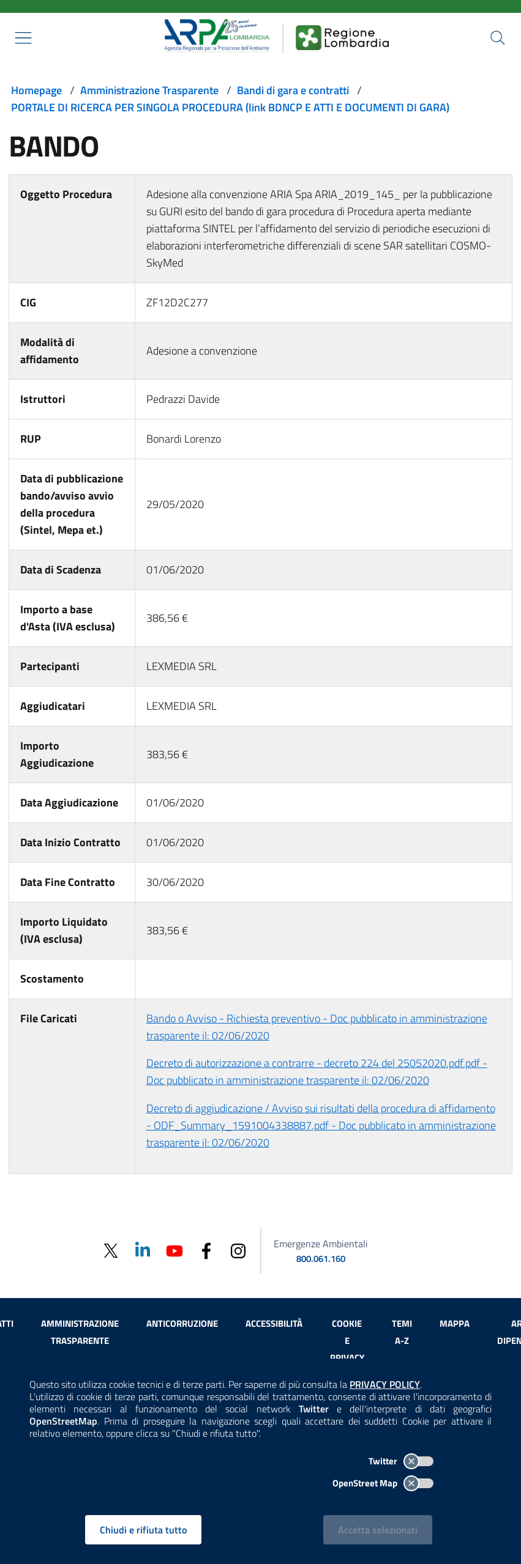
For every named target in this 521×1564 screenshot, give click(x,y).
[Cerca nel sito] (497, 38)
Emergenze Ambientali (321, 1243)
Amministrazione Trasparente (149, 90)
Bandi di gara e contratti (293, 90)
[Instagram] (238, 1250)
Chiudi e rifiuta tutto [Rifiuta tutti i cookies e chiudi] (143, 1529)
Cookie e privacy (347, 1340)
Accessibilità (274, 1323)
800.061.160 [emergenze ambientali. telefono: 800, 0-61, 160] (320, 1259)
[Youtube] (174, 1250)
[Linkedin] (142, 1250)
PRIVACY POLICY (385, 1384)
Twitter (401, 1461)
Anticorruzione (182, 1323)
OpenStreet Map (382, 1483)
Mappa (455, 1323)
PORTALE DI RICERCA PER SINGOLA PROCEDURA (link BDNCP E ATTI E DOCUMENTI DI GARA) (230, 107)
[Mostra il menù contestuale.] (23, 38)
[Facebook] (206, 1250)
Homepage (36, 90)
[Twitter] (111, 1251)
